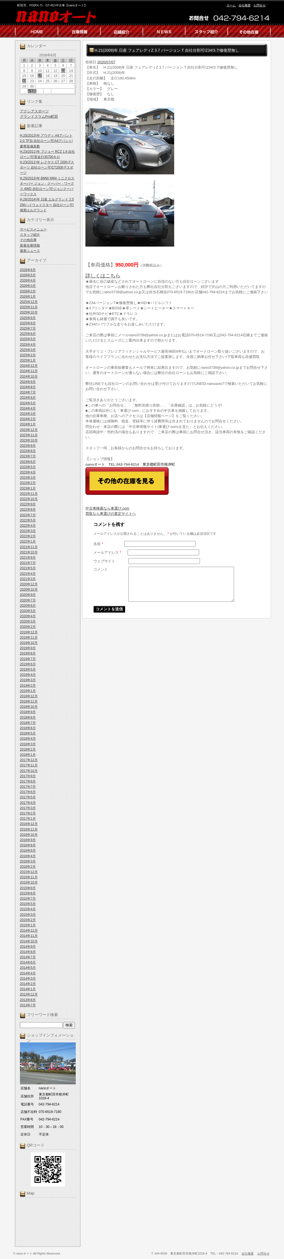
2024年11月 (29, 371)
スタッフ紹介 (30, 235)
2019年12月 (29, 632)
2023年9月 (28, 446)
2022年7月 (28, 515)
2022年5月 (28, 520)
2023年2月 (28, 483)
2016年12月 (29, 824)
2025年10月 (29, 312)
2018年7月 (28, 723)
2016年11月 (29, 829)
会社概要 (245, 5)
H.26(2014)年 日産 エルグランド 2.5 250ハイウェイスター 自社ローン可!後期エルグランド (47, 204)
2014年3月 (28, 978)
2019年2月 (28, 686)
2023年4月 (28, 472)
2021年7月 (28, 563)
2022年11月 (29, 494)
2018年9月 (28, 712)
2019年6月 (28, 664)
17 (40, 76)
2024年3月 (28, 414)
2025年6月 (28, 334)
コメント (100, 569)
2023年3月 (28, 478)
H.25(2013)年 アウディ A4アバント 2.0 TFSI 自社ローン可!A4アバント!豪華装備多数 (46, 141)
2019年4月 (28, 675)
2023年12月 (29, 430)
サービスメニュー (33, 229)
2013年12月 (29, 994)
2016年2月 (28, 867)
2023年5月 (28, 467)
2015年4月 (28, 909)
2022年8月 (28, 509)
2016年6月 (28, 850)
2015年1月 (28, 925)
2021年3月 (28, 579)
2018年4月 (28, 739)
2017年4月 (28, 803)
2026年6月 (28, 270)
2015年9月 (28, 888)
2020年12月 (29, 584)
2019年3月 (28, 680)
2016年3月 (28, 861)
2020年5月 (28, 611)
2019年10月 (29, 643)
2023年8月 (28, 451)
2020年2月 (28, 627)
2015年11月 (29, 877)
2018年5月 (28, 733)
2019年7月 (28, 659)
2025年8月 (28, 323)
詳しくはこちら (102, 276)
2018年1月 (28, 755)
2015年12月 (29, 872)
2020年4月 (28, 616)
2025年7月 (28, 328)
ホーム (231, 5)
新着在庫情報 (30, 245)
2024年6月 (28, 398)
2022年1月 (28, 541)
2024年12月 (29, 366)
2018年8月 (28, 717)
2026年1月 (28, 297)
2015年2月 (28, 920)
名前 (98, 544)
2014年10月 (29, 941)
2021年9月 (28, 558)
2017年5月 (28, 797)
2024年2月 (28, 419)
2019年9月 (28, 648)
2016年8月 (28, 845)
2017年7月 (28, 787)
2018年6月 (28, 728)
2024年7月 (28, 392)
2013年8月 (28, 1000)
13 (63, 71)
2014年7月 (28, 957)
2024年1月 (28, 424)
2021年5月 (28, 568)
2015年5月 (28, 904)
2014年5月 (28, 968)
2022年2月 (28, 536)
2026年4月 (28, 280)
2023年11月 (29, 435)
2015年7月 (28, 899)
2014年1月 (28, 989)
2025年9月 (28, 318)
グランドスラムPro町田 (39, 116)
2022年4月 (28, 526)
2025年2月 (28, 355)
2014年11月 (29, 936)
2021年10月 (29, 552)
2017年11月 (29, 765)
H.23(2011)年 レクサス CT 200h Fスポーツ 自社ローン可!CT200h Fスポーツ (47, 167)
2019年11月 (29, 637)
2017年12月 (29, 760)
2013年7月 (28, 1005)
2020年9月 (28, 595)
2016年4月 (28, 856)
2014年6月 (28, 962)
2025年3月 (28, 350)
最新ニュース (30, 251)
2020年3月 (28, 621)
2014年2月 (28, 984)
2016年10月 (29, 835)
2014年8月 (28, 952)
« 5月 (32, 91)
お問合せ (259, 5)
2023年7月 (28, 456)
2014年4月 (28, 973)
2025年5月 (28, 339)
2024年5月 (28, 403)
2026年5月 (28, 275)
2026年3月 (28, 286)
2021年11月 (29, 547)
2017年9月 (28, 776)
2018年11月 (29, 701)
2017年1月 (28, 819)
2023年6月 (28, 462)
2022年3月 (28, 531)
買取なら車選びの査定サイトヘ (110, 513)
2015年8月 (28, 893)
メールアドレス (107, 552)
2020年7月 (28, 600)
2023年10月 (29, 440)
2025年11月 (29, 307)
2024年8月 (28, 387)
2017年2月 (28, 813)
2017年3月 (28, 808)
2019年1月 (28, 691)
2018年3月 (28, 744)
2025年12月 (29, 302)
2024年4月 (28, 408)
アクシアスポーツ (34, 111)
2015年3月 (28, 915)
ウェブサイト (104, 561)
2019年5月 (28, 669)
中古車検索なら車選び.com (107, 508)
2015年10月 (29, 882)
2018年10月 (29, 707)
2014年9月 (28, 947)
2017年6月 (28, 792)
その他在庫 (28, 240)
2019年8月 (28, 653)
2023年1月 (28, 488)
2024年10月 (29, 376)
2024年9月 (28, 382)
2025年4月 (28, 345)
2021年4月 (28, 574)
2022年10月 (29, 499)
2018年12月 (29, 696)
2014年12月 (29, 930)
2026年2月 (28, 291)
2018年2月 (28, 749)
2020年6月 (28, 606)
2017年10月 (29, 771)
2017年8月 (28, 781)
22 (24, 81)
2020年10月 (29, 589)
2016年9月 (28, 840)
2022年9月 (28, 504)
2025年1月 (28, 360)
